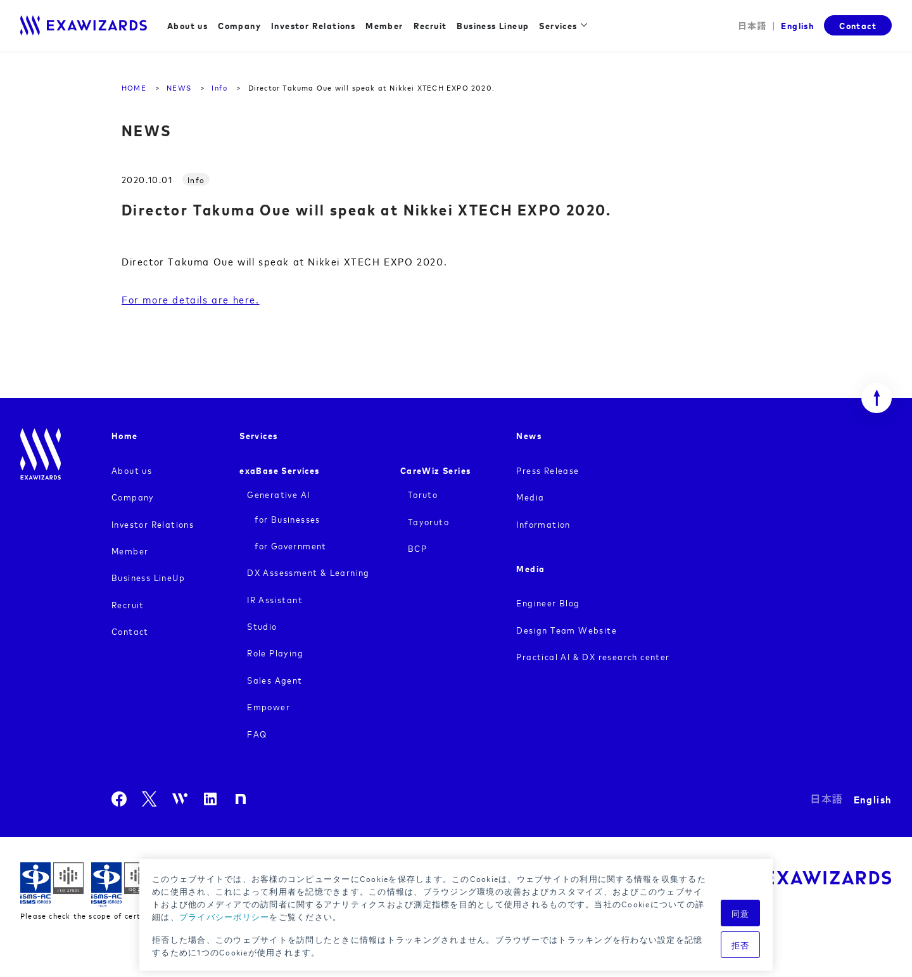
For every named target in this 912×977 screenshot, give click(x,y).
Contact (858, 25)
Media (530, 496)
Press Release (547, 470)
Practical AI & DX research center (592, 656)
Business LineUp (148, 577)
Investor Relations (313, 25)
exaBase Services (279, 469)
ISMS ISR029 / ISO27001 (52, 884)
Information (543, 524)
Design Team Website (566, 629)
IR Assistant (275, 599)
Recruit (430, 25)
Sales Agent (274, 680)
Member (384, 25)
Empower (268, 706)
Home (124, 435)
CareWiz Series (435, 469)
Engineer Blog (548, 602)
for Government (291, 545)
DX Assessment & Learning (308, 572)
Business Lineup (493, 25)
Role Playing (275, 652)
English (797, 25)
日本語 (752, 25)
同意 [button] (741, 913)
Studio (262, 626)
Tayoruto (428, 521)
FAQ (257, 733)
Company (239, 25)
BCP (417, 548)
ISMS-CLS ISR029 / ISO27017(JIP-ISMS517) (123, 884)
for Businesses (287, 519)
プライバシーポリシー (224, 916)
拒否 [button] (741, 944)
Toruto (423, 494)
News (529, 435)
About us (187, 25)
